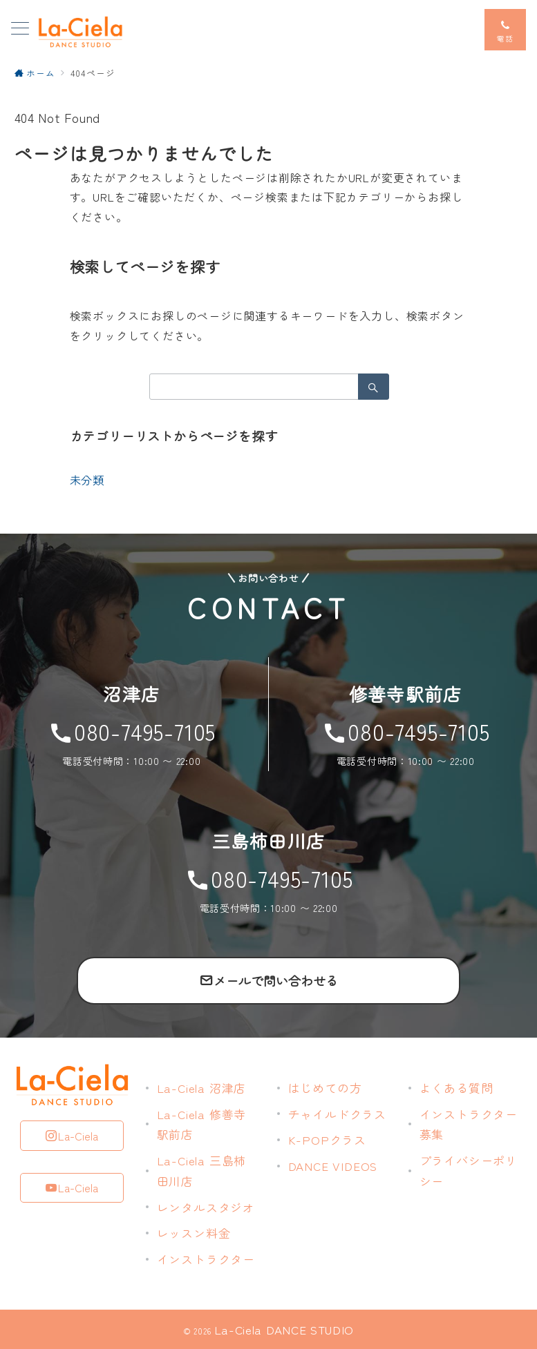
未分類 (87, 480)
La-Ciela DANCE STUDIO (284, 1329)
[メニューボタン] (20, 29)
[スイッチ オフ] (505, 30)
